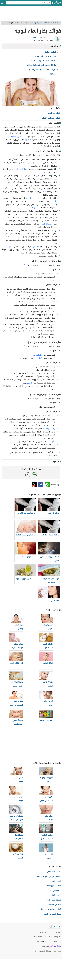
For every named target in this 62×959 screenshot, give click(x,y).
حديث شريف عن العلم (52, 914)
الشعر (49, 302)
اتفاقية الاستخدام (55, 936)
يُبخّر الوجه (51, 441)
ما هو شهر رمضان (54, 886)
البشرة (28, 198)
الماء (39, 379)
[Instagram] (50, 926)
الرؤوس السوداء (18, 169)
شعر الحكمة (56, 895)
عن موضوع (42, 932)
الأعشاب (40, 358)
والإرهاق (34, 208)
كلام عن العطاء (55, 904)
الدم (44, 191)
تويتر (34, 484)
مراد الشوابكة (34, 37)
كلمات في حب (55, 890)
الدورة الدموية (15, 136)
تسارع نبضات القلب (54, 871)
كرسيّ (29, 383)
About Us (57, 941)
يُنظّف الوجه (50, 428)
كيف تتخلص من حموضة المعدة (49, 876)
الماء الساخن (38, 355)
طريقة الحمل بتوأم (54, 900)
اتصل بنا (58, 932)
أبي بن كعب (56, 881)
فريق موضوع (41, 941)
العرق (38, 175)
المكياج (36, 246)
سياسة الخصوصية (40, 936)
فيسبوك (40, 484)
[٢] (13, 154)
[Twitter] (54, 926)
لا (27, 474)
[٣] (24, 264)
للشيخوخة (53, 201)
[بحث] (49, 2)
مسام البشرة (9, 246)
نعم (34, 474)
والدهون (27, 139)
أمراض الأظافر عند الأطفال (51, 909)
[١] (41, 145)
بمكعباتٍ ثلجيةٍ (46, 224)
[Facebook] (59, 926)
